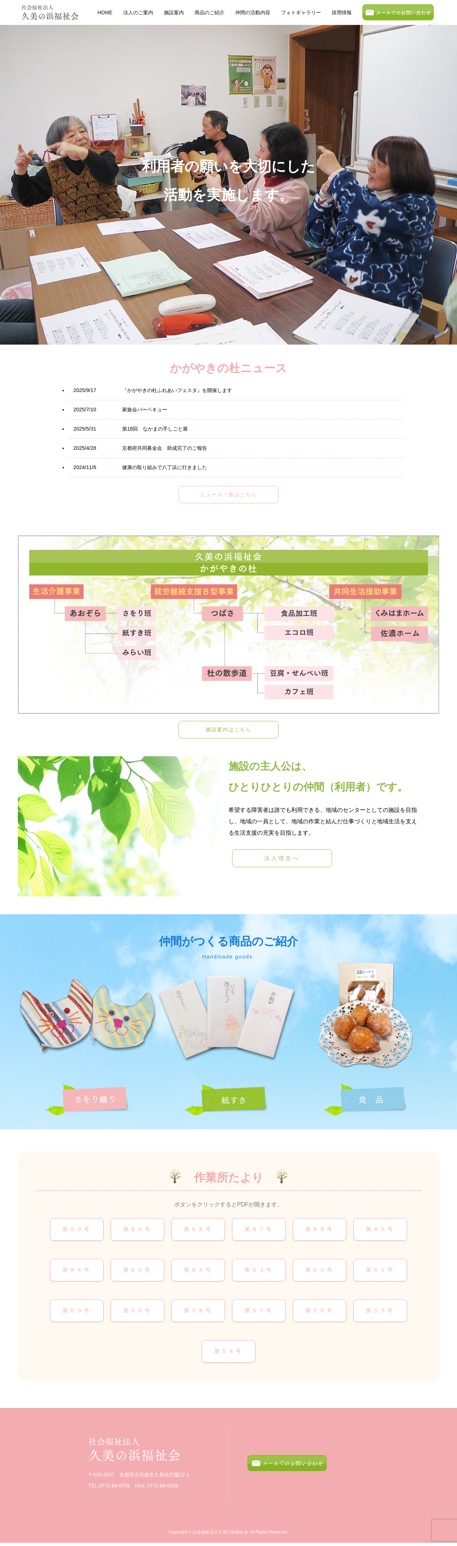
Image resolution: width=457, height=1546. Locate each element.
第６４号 (198, 1271)
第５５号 (380, 1312)
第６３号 (259, 1271)
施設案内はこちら (228, 729)
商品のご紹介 (210, 12)
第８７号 (259, 1230)
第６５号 (137, 1271)
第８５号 (380, 1230)
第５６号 (319, 1312)
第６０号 (76, 1312)
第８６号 (319, 1230)
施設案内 (174, 12)
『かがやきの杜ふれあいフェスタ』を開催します (152, 390)
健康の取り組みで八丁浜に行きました (140, 467)
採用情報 (342, 12)
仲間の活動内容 (252, 12)
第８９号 (137, 1230)
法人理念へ (282, 858)
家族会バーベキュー (120, 409)
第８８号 (198, 1230)
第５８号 (198, 1312)
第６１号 (380, 1271)
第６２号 (319, 1271)
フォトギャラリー (301, 12)
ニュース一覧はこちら (228, 494)
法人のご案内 (138, 12)
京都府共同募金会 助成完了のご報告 (140, 448)
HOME (104, 12)
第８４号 (76, 1271)
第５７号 (259, 1312)
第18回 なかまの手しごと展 (130, 429)
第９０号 (76, 1230)
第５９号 (137, 1312)
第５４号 (228, 1354)
